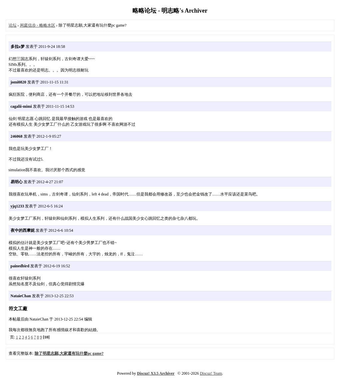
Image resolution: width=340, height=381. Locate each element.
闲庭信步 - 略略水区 (37, 25)
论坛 (13, 25)
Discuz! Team (211, 373)
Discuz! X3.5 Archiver (156, 373)
